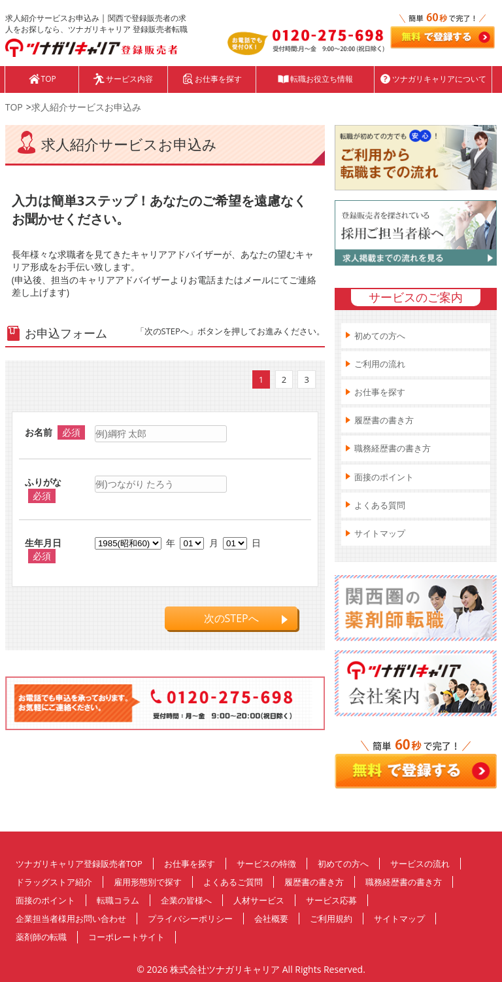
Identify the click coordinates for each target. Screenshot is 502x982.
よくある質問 (379, 505)
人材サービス (258, 900)
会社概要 (271, 918)
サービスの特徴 (266, 863)
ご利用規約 (331, 918)
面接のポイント (384, 477)
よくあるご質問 (233, 882)
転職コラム (118, 900)
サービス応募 (331, 900)
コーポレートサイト (126, 937)
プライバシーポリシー (190, 918)
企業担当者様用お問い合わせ (71, 918)
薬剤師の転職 (41, 937)
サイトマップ (379, 533)
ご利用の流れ (379, 364)
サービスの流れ (420, 863)
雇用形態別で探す (148, 882)
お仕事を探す (379, 392)
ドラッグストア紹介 (54, 882)
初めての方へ (379, 336)
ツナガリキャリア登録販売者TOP (79, 863)
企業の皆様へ (186, 900)
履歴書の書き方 (384, 420)
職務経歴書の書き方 (392, 448)
